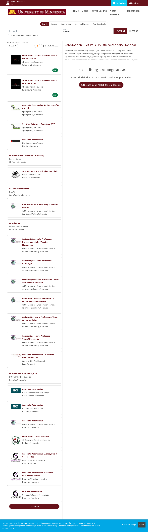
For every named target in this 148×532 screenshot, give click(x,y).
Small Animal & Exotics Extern (35, 436)
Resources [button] (133, 11)
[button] (133, 31)
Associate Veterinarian (32, 139)
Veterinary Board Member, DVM (23, 373)
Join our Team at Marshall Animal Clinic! (40, 171)
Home (75, 11)
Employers (134, 3)
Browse (54, 24)
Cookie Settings (129, 525)
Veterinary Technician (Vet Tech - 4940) (26, 155)
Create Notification (51, 46)
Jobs (85, 11)
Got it (141, 525)
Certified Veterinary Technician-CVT (38, 124)
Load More (34, 506)
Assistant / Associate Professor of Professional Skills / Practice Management (37, 242)
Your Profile (115, 13)
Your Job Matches (82, 24)
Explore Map (66, 24)
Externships (99, 11)
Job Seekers (119, 3)
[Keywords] (34, 31)
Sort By (12, 46)
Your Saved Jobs (99, 24)
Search (44, 24)
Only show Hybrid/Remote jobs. (24, 35)
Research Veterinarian (19, 188)
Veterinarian (14, 223)
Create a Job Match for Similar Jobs (101, 84)
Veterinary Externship (32, 491)
